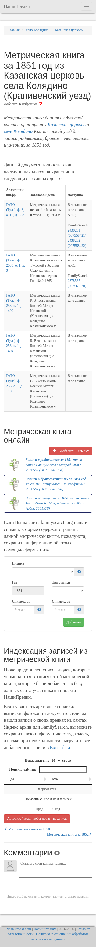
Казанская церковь (67, 124)
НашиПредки (17, 6)
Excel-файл (61, 747)
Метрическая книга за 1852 (69, 834)
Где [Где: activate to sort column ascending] (11, 779)
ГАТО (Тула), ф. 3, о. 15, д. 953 (15, 210)
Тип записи (61, 582)
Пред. (40, 809)
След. (56, 809)
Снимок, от (21, 601)
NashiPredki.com (18, 929)
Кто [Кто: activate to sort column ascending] (55, 779)
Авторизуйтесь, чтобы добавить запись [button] (37, 818)
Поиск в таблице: (48, 769)
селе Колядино (18, 131)
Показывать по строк (48, 760)
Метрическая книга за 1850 (27, 829)
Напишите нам (45, 929)
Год (14, 582)
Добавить (74, 622)
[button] (79, 572)
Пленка (18, 563)
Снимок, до (61, 601)
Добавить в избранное (23, 104)
